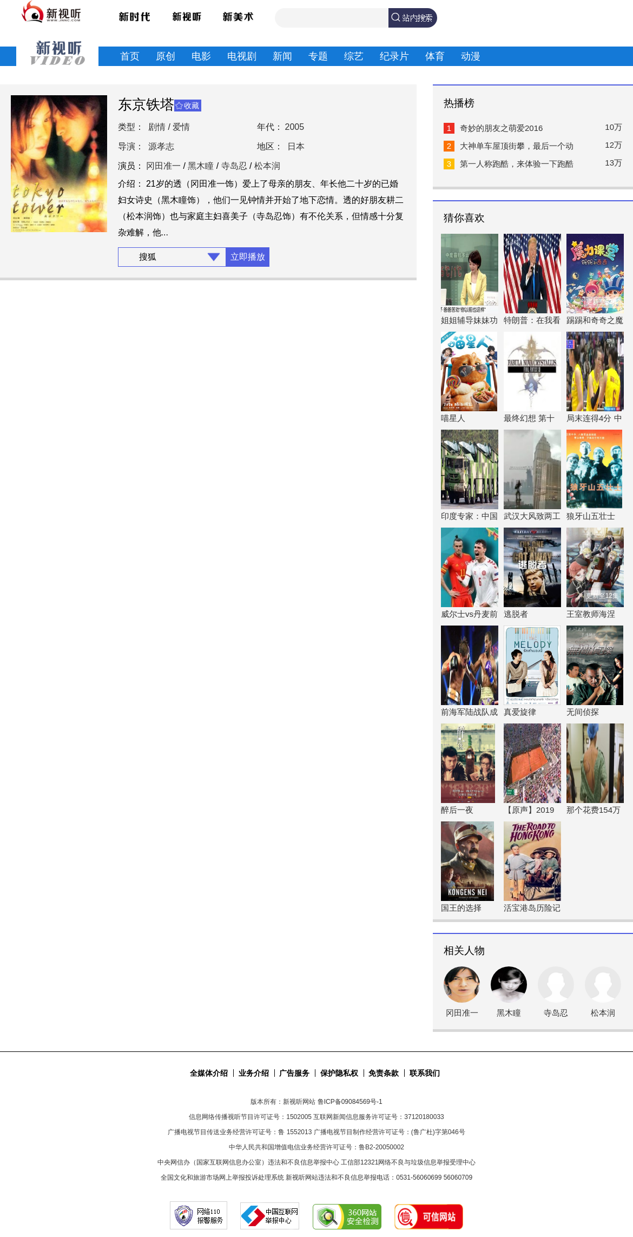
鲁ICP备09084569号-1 (350, 1102)
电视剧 (241, 56)
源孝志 (161, 146)
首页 (130, 56)
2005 (295, 126)
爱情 (181, 126)
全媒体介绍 (209, 1073)
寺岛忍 (234, 165)
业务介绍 (254, 1073)
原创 (165, 56)
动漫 (470, 56)
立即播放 (247, 256)
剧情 (157, 126)
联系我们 (425, 1073)
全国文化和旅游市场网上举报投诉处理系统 (222, 1177)
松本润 (267, 165)
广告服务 (294, 1073)
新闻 (282, 56)
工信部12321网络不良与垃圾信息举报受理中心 (408, 1162)
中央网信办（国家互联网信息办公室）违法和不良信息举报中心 (248, 1162)
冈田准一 (163, 165)
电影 (201, 56)
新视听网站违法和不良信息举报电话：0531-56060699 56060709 (379, 1177)
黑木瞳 (201, 165)
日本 (296, 146)
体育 (435, 56)
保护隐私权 (339, 1073)
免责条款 (383, 1073)
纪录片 (394, 56)
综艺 (354, 56)
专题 (318, 56)
